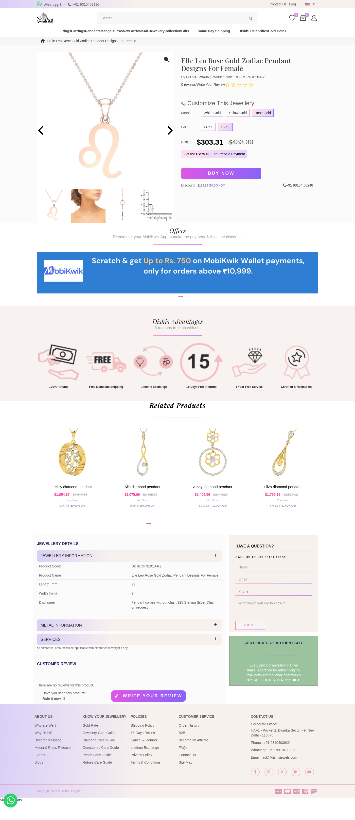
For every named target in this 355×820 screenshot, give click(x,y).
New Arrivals (141, 40)
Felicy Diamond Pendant (72, 501)
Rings (39, 40)
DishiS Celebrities (287, 40)
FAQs (183, 765)
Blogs (39, 780)
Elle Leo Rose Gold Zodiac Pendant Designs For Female (92, 50)
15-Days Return (143, 750)
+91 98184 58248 (299, 194)
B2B (182, 750)
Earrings (60, 40)
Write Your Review (211, 94)
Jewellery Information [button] (66, 573)
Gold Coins (319, 40)
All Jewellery (170, 40)
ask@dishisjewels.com (279, 775)
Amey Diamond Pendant (212, 501)
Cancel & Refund (144, 758)
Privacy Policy (141, 772)
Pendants (83, 40)
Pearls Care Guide (97, 772)
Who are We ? (45, 743)
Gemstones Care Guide (101, 765)
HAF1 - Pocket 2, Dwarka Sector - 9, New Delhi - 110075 (283, 750)
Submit (250, 643)
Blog (292, 4)
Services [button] (51, 657)
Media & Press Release (53, 765)
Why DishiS (43, 750)
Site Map (185, 780)
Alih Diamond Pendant (142, 501)
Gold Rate (90, 743)
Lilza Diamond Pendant (283, 501)
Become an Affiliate (193, 758)
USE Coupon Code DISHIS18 (210, 4)
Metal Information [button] (61, 643)
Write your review (152, 713)
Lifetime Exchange (145, 765)
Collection (198, 40)
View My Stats (11, 818)
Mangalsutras (111, 40)
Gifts (219, 40)
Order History (189, 743)
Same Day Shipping (247, 40)
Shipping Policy (142, 743)
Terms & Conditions (145, 780)
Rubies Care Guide (97, 780)
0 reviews (188, 94)
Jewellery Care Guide (99, 750)
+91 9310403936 (277, 760)
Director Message (48, 758)
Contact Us (277, 4)
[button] (174, 325)
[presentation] (41, 140)
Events (40, 772)
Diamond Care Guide (99, 758)
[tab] (129, 573)
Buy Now (221, 182)
